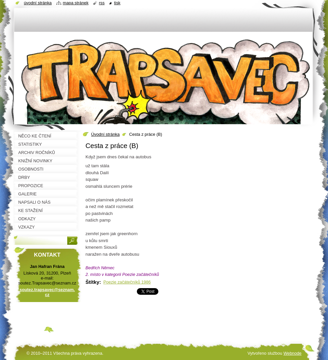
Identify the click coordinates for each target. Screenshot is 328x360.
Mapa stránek (76, 2)
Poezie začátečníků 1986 (127, 282)
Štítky (92, 282)
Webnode (292, 353)
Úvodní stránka (105, 134)
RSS (102, 2)
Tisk (117, 2)
